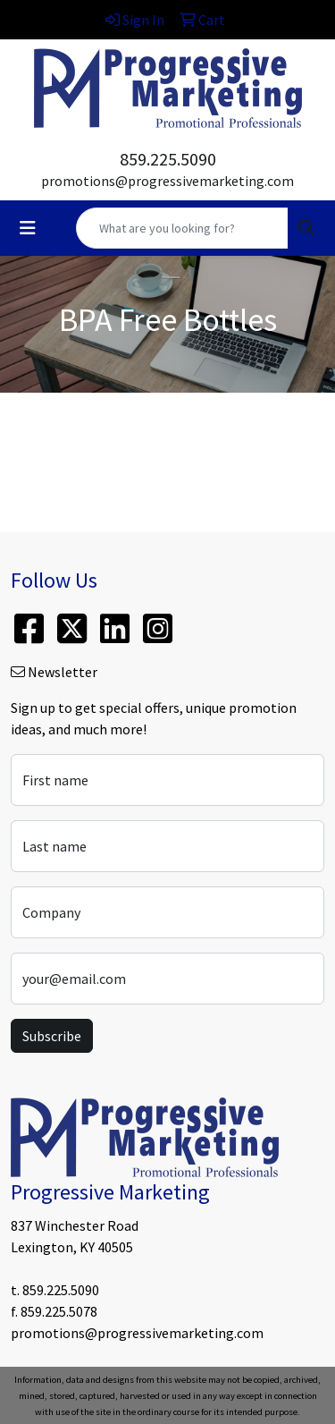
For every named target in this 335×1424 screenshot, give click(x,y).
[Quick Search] (182, 228)
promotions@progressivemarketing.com (167, 181)
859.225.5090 (168, 159)
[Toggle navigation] (27, 228)
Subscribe (51, 1036)
